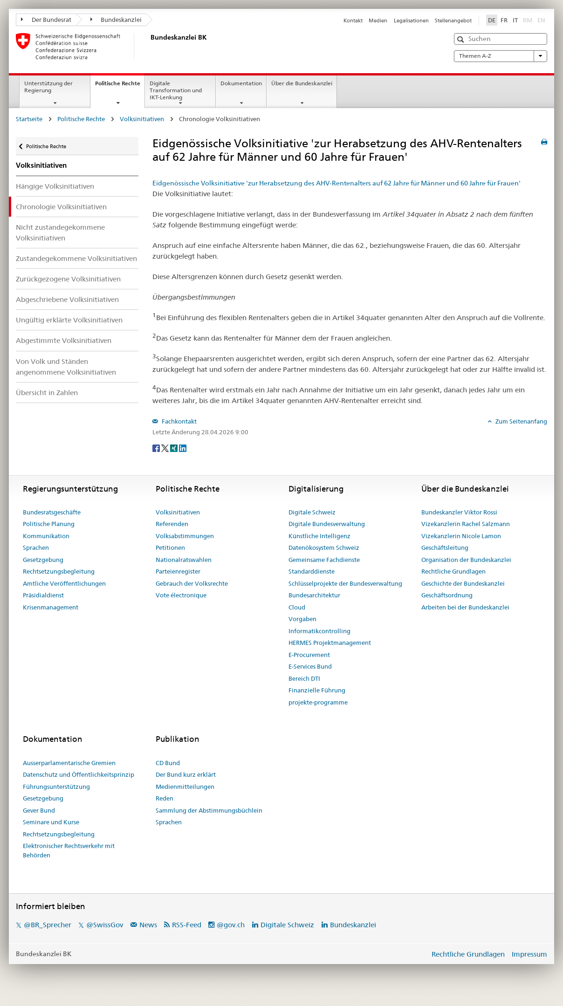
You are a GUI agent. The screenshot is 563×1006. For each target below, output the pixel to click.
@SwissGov (104, 924)
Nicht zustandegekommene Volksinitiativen (60, 232)
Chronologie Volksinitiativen (61, 206)
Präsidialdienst (43, 595)
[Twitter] (165, 448)
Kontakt (353, 20)
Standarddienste (311, 571)
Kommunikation (46, 536)
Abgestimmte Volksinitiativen (63, 340)
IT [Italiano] (515, 20)
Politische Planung (49, 523)
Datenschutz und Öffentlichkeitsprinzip (78, 774)
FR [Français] (504, 20)
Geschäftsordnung (447, 595)
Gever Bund (39, 810)
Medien (378, 20)
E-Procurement (309, 654)
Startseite (29, 119)
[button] (461, 39)
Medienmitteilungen (185, 786)
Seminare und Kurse (51, 822)
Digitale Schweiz (312, 512)
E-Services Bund (310, 666)
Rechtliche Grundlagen (453, 571)
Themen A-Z (500, 56)
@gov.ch (231, 924)
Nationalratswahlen (184, 559)
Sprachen (36, 547)
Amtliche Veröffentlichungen (64, 583)
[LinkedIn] (182, 448)
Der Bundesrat (46, 19)
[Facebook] (156, 448)
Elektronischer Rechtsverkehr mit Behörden (69, 850)
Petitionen (170, 547)
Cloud (296, 607)
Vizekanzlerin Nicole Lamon (461, 536)
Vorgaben (302, 619)
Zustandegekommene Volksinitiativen (76, 258)
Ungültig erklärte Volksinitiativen (69, 319)
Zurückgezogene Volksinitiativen (68, 278)
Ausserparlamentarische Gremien (69, 762)
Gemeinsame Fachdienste (324, 559)
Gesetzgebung (43, 559)
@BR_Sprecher (47, 924)
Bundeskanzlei (116, 19)
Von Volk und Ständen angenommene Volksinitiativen (66, 366)
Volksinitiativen (142, 119)
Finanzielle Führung (316, 690)
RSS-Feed (186, 924)
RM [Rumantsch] (527, 20)
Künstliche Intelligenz (319, 536)
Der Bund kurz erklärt (186, 774)
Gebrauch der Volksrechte (192, 583)
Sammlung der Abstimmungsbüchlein (209, 810)
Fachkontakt (178, 421)
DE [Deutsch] (491, 20)
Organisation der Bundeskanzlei (466, 559)
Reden (164, 798)
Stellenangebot (453, 20)
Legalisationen (411, 20)
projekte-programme (318, 702)
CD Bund (168, 762)
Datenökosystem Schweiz (323, 547)
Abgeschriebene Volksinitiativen (67, 299)
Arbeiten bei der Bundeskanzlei (465, 607)
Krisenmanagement (50, 607)
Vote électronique (181, 595)
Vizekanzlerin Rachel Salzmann (465, 523)
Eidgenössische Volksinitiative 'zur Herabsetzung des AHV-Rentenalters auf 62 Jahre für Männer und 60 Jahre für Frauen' (336, 183)
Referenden (172, 523)
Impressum (529, 954)
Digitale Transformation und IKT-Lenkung (176, 90)
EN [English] (541, 20)
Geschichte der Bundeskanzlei (463, 583)
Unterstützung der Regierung (48, 87)
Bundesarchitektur (314, 595)
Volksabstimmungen (185, 536)
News (148, 924)
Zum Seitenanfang (520, 421)
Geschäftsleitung (444, 547)
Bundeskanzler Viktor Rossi (459, 512)
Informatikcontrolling (319, 631)
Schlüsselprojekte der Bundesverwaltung (345, 583)
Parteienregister (178, 571)
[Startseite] (149, 46)
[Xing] (174, 448)
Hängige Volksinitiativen (55, 186)
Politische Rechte (119, 86)
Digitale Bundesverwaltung (326, 523)
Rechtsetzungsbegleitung (59, 571)
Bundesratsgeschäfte (52, 512)
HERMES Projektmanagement (329, 642)
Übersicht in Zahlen (47, 392)
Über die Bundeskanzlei (301, 83)
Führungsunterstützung (56, 786)
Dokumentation (241, 83)
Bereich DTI (304, 678)
